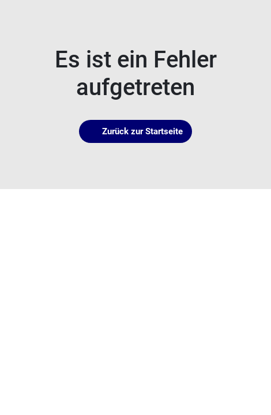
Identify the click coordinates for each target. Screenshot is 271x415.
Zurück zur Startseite (135, 131)
